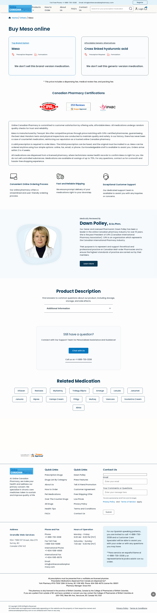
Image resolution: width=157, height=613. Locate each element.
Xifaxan (21, 390)
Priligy (76, 399)
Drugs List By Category (56, 479)
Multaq (92, 399)
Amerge (100, 390)
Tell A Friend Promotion (85, 484)
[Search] (130, 8)
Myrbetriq (58, 390)
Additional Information (79, 308)
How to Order (48, 9)
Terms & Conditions (138, 608)
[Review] (78, 107)
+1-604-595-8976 (53, 557)
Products (36, 7)
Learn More (91, 263)
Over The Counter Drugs (56, 499)
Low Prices (79, 499)
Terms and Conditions (85, 508)
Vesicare (110, 399)
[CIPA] (49, 107)
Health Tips (50, 508)
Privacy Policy (80, 504)
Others (23, 17)
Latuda (117, 390)
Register (140, 2)
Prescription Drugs (54, 475)
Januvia (19, 399)
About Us (63, 9)
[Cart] (145, 9)
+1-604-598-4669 (53, 550)
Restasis (39, 390)
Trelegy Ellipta (79, 390)
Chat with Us (78, 350)
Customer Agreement (84, 489)
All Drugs (49, 504)
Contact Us (83, 9)
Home (15, 17)
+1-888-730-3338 (69, 2)
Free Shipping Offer (83, 494)
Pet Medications (53, 494)
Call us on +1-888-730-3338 (78, 359)
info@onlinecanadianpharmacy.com (99, 2)
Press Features (81, 479)
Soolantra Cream (133, 399)
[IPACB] (108, 107)
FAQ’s (74, 8)
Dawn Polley (79, 475)
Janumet (135, 390)
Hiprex (36, 399)
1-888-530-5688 (52, 544)
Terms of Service (128, 502)
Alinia (78, 407)
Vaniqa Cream (56, 399)
